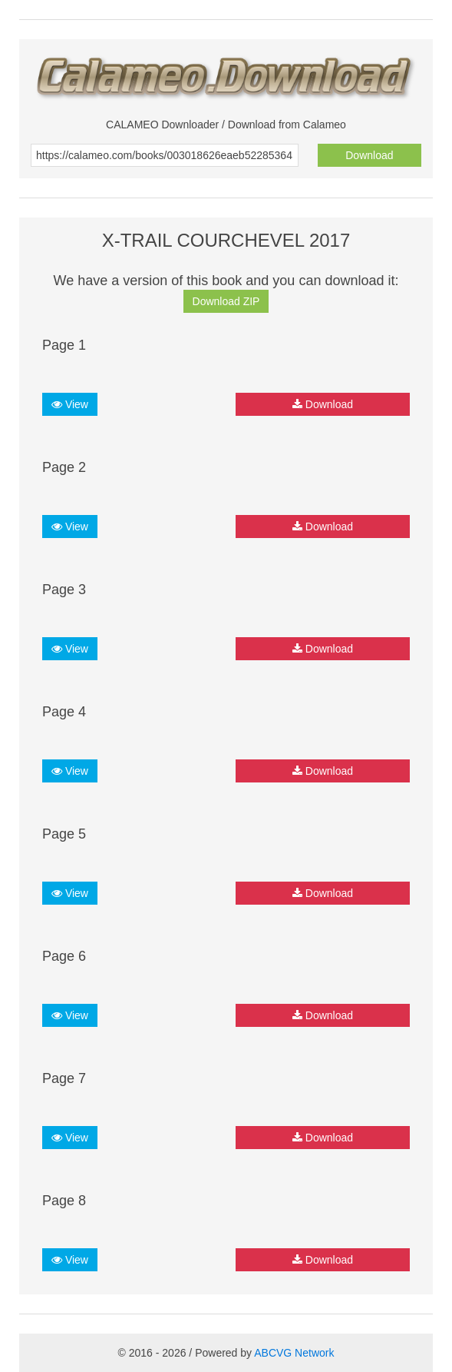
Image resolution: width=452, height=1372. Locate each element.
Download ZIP (226, 301)
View (69, 404)
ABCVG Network (294, 1353)
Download (369, 155)
